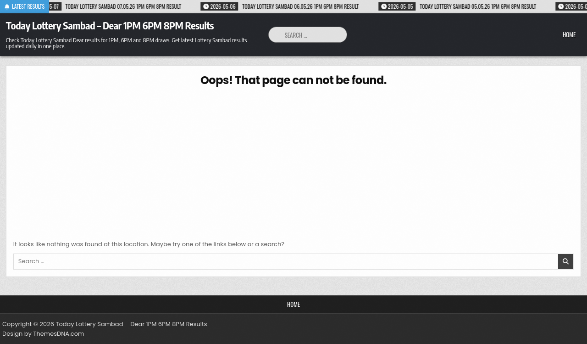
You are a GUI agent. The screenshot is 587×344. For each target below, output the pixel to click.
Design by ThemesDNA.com (43, 333)
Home (569, 34)
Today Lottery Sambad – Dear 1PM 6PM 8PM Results (110, 25)
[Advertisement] (293, 161)
